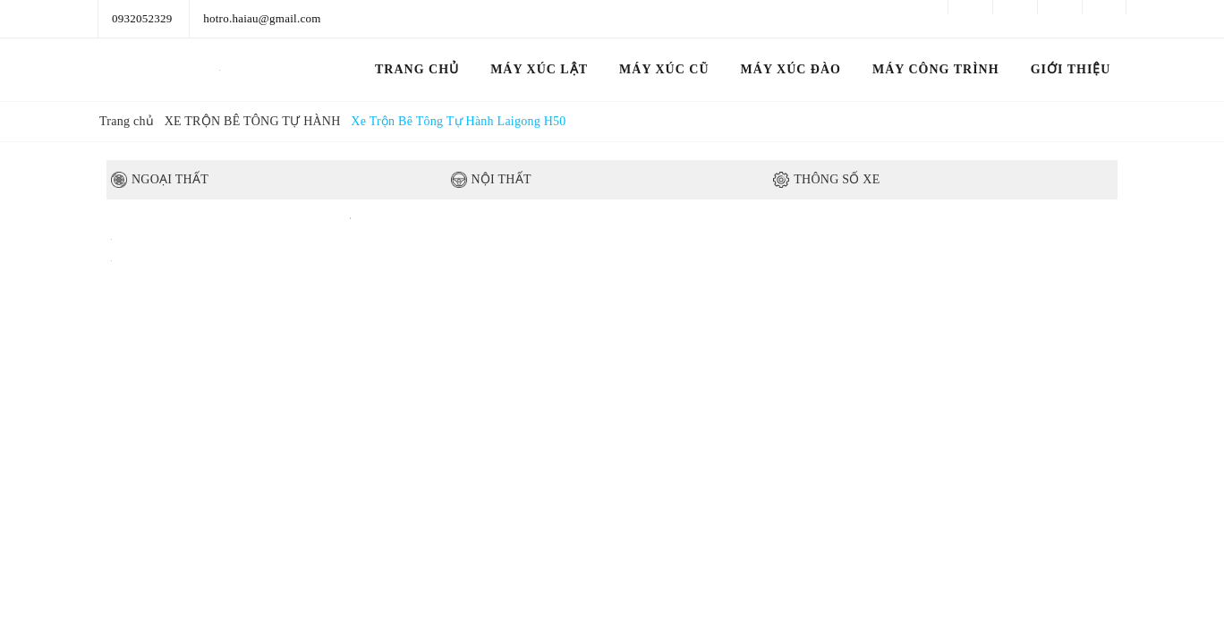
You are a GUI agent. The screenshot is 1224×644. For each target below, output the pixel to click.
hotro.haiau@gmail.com (261, 18)
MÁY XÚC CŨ (664, 69)
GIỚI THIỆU (1071, 69)
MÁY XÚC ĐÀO (791, 69)
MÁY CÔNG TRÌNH (935, 69)
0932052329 (142, 18)
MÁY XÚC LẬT (539, 69)
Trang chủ (417, 69)
